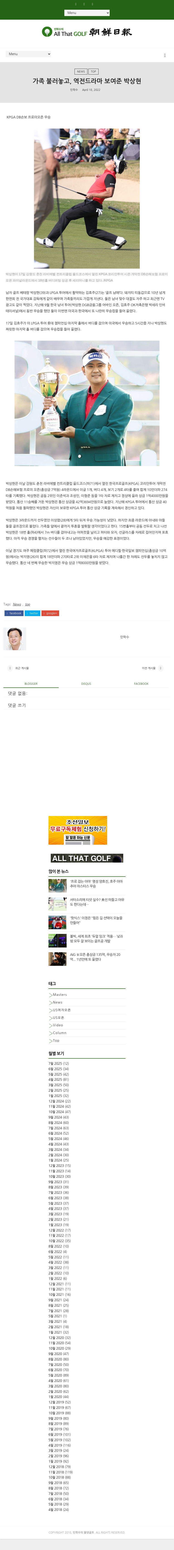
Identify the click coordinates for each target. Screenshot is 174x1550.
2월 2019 (55, 1466)
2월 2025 (55, 1101)
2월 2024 (55, 1166)
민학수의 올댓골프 (83, 1543)
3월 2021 (55, 1332)
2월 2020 (55, 1402)
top (93, 77)
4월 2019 (55, 1456)
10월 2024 (56, 1122)
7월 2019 (55, 1440)
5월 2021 (55, 1327)
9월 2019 (55, 1429)
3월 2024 (55, 1160)
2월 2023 (55, 1230)
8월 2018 (55, 1499)
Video (58, 1036)
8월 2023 (55, 1198)
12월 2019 (56, 1413)
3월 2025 (55, 1095)
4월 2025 (55, 1090)
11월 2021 (56, 1300)
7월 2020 (55, 1375)
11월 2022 (56, 1246)
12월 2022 (56, 1241)
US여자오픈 (62, 1020)
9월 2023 (55, 1192)
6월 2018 (55, 1510)
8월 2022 (55, 1257)
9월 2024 (55, 1128)
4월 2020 (55, 1391)
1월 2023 (55, 1235)
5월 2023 (55, 1214)
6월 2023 (55, 1208)
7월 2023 (55, 1203)
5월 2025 (55, 1085)
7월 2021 (55, 1321)
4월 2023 (55, 1219)
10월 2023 (56, 1187)
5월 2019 (55, 1450)
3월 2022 (55, 1278)
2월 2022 (55, 1284)
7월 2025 (55, 1074)
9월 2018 (55, 1493)
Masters (60, 1005)
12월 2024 (56, 1112)
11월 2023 (56, 1182)
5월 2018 (55, 1515)
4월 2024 (55, 1155)
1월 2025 (55, 1106)
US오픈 (58, 1028)
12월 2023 (56, 1176)
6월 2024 (55, 1144)
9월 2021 (55, 1311)
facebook (14, 618)
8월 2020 (55, 1370)
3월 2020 (55, 1397)
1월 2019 (55, 1472)
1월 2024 (55, 1171)
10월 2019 (56, 1424)
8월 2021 (55, 1316)
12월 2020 (56, 1348)
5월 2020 (55, 1386)
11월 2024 (56, 1117)
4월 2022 (55, 1273)
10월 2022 (56, 1252)
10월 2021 (56, 1305)
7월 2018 (55, 1504)
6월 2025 (55, 1079)
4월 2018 (55, 1520)
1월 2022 (55, 1289)
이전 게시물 (149, 676)
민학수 (74, 97)
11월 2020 (56, 1354)
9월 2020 (55, 1364)
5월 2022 (55, 1268)
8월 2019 (55, 1434)
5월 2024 (55, 1149)
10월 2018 (56, 1488)
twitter (32, 618)
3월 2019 (55, 1461)
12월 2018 (56, 1477)
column (60, 1044)
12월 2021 (56, 1295)
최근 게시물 (22, 676)
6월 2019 (55, 1445)
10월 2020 (56, 1359)
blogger (31, 695)
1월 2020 (55, 1407)
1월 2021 (55, 1343)
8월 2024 (55, 1133)
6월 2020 (55, 1381)
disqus (86, 695)
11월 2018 (56, 1483)
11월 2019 (56, 1418)
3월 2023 (55, 1225)
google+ (50, 618)
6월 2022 (55, 1262)
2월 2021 (55, 1337)
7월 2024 (55, 1139)
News (81, 77)
